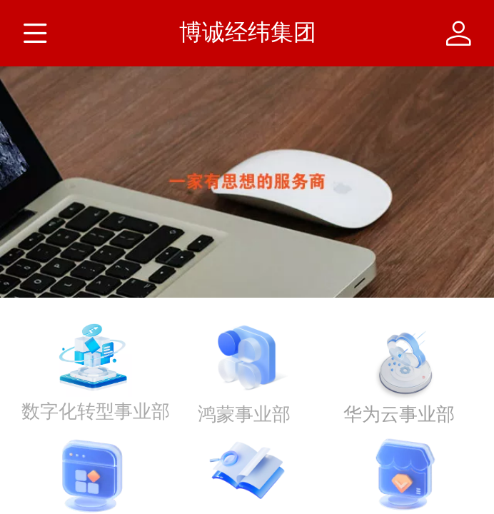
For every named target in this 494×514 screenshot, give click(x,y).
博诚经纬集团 (247, 32)
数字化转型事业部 (95, 411)
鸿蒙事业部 (244, 414)
